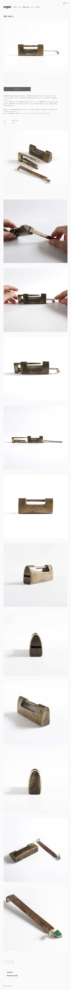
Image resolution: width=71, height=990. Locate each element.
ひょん (32, 7)
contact (38, 7)
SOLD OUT (17, 89)
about (15, 7)
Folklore (13, 962)
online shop (25, 7)
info (20, 7)
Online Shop (7, 960)
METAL (13, 960)
